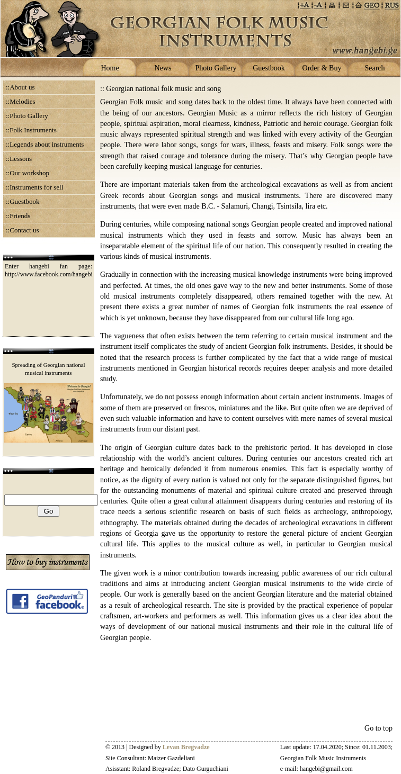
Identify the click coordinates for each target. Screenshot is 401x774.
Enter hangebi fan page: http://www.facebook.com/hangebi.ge (52, 270)
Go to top (378, 728)
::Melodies (20, 101)
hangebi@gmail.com (326, 768)
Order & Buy (322, 68)
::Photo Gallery (27, 116)
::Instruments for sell (34, 187)
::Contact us (22, 230)
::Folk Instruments (31, 130)
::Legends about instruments (45, 144)
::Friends (18, 216)
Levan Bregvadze (186, 747)
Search (374, 68)
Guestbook (269, 68)
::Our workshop (27, 173)
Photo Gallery (215, 68)
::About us (20, 87)
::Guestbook (23, 201)
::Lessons (19, 159)
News (163, 68)
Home (110, 68)
